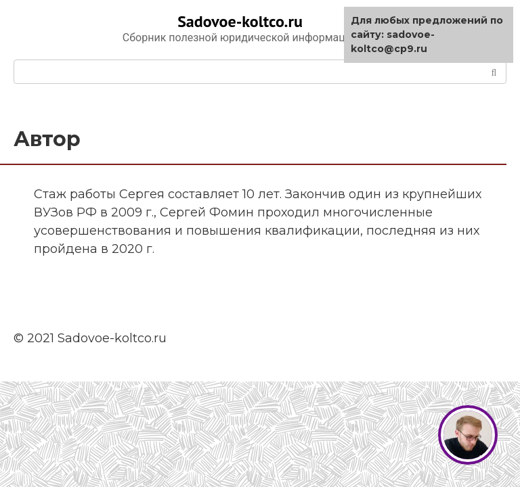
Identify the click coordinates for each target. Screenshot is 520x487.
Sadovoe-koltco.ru (240, 21)
